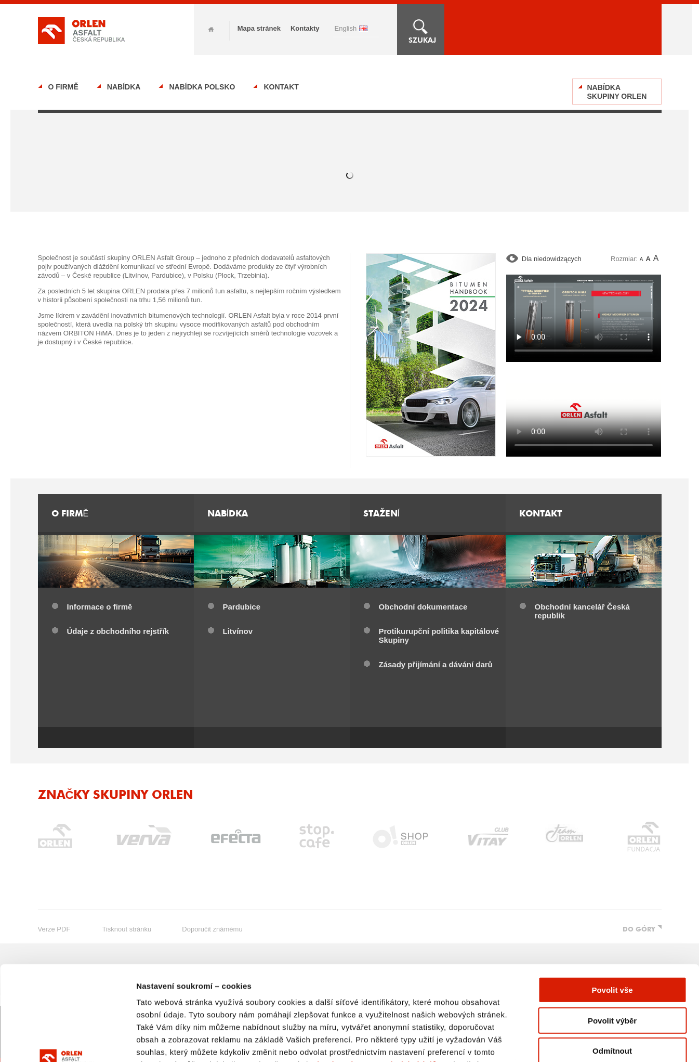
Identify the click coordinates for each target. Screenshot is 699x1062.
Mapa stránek (259, 28)
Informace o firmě (100, 606)
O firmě (63, 87)
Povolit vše (611, 901)
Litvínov (238, 631)
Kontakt (280, 87)
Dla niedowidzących (552, 259)
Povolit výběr (612, 931)
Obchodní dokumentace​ (423, 606)
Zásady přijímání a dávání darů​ (436, 664)
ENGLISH (346, 28)
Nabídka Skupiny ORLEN (617, 91)
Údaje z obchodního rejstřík (118, 631)
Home (211, 29)
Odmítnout (612, 962)
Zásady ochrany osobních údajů (373, 976)
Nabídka (124, 87)
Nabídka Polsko (202, 87)
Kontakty (305, 28)
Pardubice (242, 606)
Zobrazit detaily (549, 1041)
